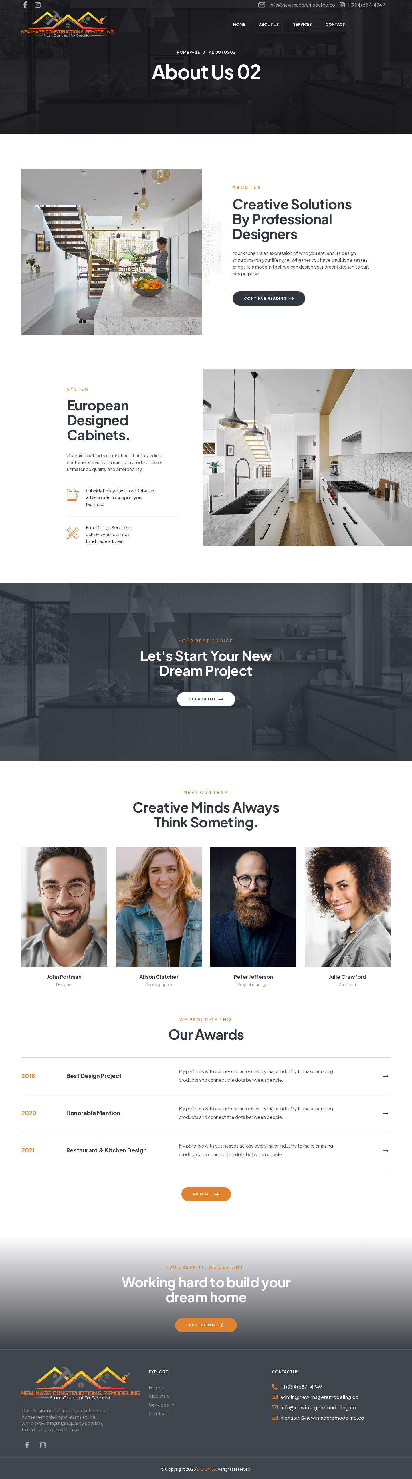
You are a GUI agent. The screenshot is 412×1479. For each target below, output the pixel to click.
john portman (64, 976)
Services (163, 1404)
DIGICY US (206, 1468)
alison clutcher (159, 976)
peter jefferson (253, 976)
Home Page (188, 52)
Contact (158, 1413)
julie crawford (348, 976)
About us (159, 1396)
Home (156, 1387)
